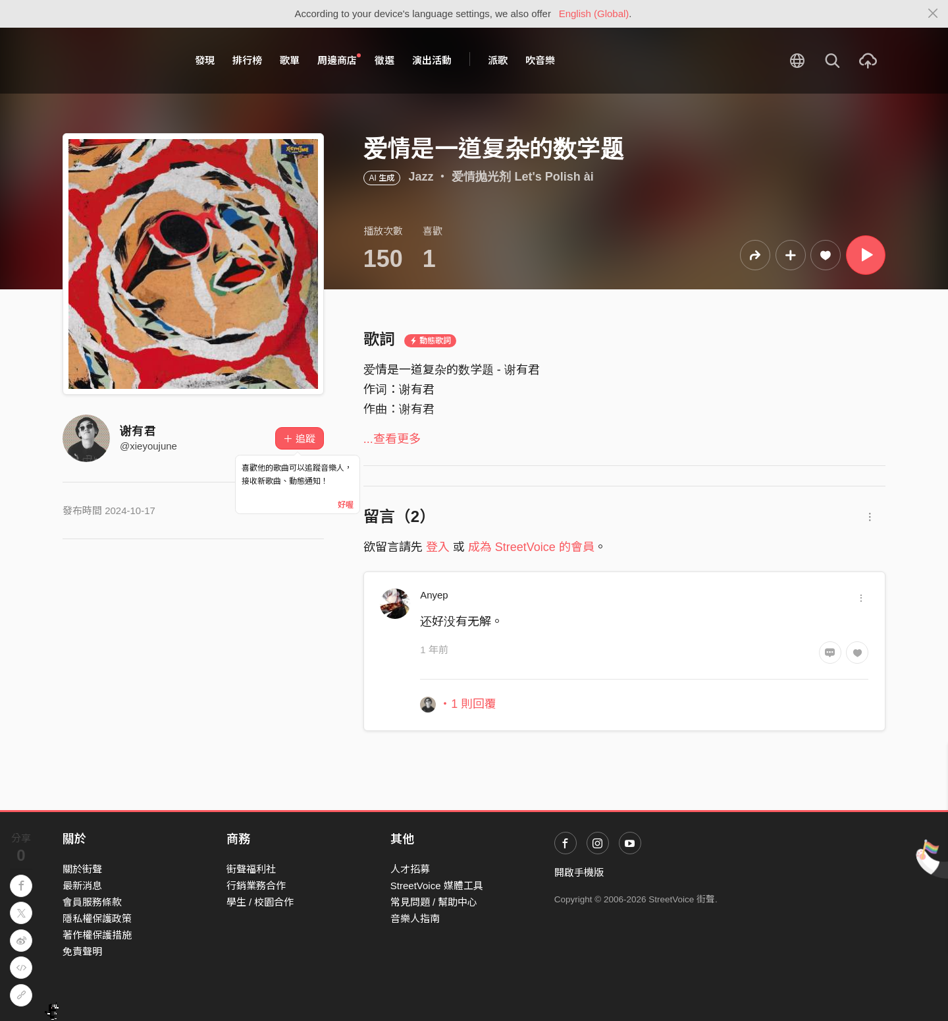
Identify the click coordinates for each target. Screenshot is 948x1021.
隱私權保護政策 (97, 918)
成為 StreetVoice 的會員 (531, 547)
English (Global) (594, 13)
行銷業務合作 (256, 885)
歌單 (290, 60)
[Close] (933, 14)
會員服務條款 (92, 902)
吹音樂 (540, 60)
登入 (438, 547)
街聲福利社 (251, 869)
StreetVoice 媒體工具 (436, 885)
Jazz (420, 176)
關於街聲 (82, 869)
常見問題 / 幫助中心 (434, 902)
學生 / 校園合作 (260, 902)
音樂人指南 (415, 918)
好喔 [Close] (346, 505)
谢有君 (137, 431)
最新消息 (82, 885)
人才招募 (410, 869)
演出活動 (432, 60)
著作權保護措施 (97, 935)
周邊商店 (339, 60)
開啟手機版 (579, 872)
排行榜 (247, 60)
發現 (205, 60)
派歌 (498, 60)
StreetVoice (117, 60)
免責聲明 (82, 951)
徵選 (384, 60)
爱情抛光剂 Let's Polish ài (522, 176)
